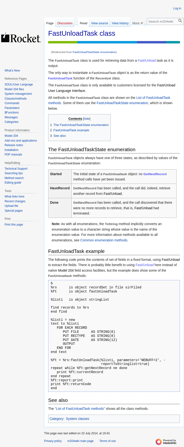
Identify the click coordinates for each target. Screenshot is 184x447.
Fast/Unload (147, 60)
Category (56, 419)
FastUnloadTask (60, 78)
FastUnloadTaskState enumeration (94, 52)
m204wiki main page (80, 441)
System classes (77, 419)
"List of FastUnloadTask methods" (80, 409)
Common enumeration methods (103, 240)
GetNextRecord (155, 174)
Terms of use (107, 441)
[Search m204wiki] (165, 21)
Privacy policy (53, 441)
